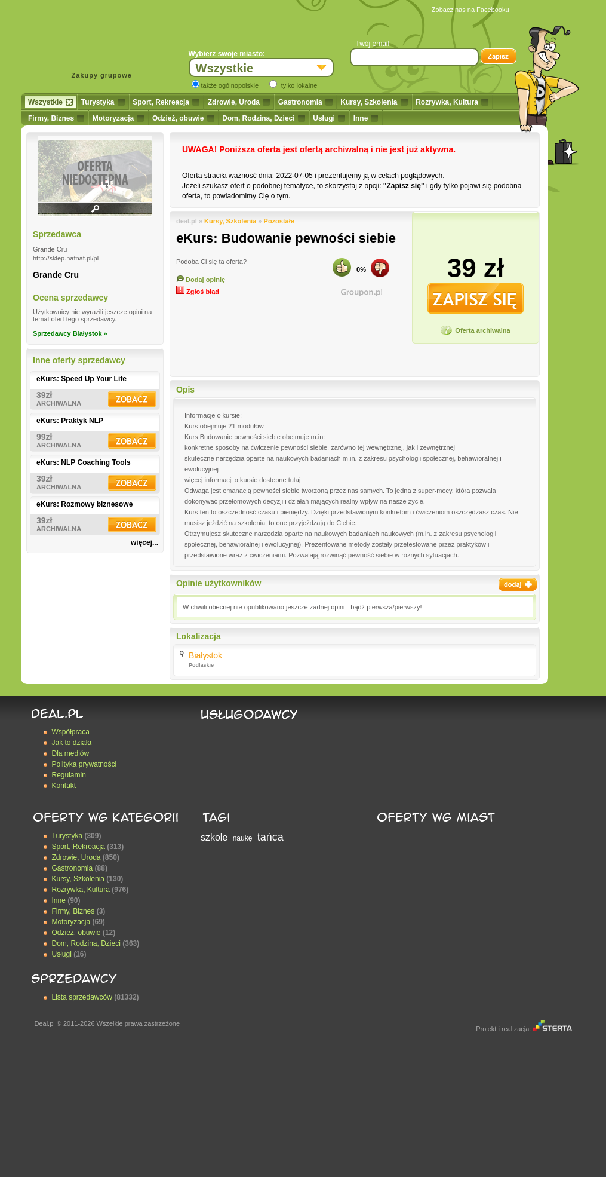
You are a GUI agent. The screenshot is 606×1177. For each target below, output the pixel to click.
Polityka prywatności (84, 764)
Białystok (205, 655)
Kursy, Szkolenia (373, 102)
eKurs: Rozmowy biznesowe (84, 504)
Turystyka (103, 102)
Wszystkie (50, 102)
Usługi (329, 118)
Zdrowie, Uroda (239, 102)
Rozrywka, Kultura (452, 102)
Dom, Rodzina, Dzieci (263, 118)
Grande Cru (56, 275)
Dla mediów (71, 753)
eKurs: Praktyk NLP (69, 420)
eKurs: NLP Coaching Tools (83, 462)
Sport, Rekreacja (166, 102)
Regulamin (69, 775)
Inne (366, 118)
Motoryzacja (118, 118)
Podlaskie (201, 665)
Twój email (373, 43)
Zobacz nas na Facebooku (470, 9)
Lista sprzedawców (82, 997)
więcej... (144, 542)
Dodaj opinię (200, 279)
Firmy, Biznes (56, 118)
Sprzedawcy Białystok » (70, 333)
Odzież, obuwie (183, 118)
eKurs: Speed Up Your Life (81, 379)
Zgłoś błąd (197, 291)
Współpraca (71, 732)
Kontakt (64, 785)
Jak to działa (72, 742)
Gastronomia (305, 102)
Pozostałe (279, 221)
